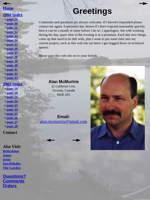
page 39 (12, 61)
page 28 (12, 126)
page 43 (12, 78)
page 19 (12, 88)
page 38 (12, 57)
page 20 (12, 93)
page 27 (12, 122)
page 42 (12, 74)
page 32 (12, 32)
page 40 (12, 65)
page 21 (12, 97)
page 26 (12, 118)
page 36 (12, 48)
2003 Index (13, 84)
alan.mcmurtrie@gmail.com (63, 121)
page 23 (12, 105)
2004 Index (13, 15)
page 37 (12, 53)
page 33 (12, 36)
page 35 (12, 44)
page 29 (12, 19)
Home (8, 8)
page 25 (12, 114)
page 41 (12, 69)
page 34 (12, 40)
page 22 (12, 101)
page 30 (12, 23)
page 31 (12, 28)
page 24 (12, 109)
